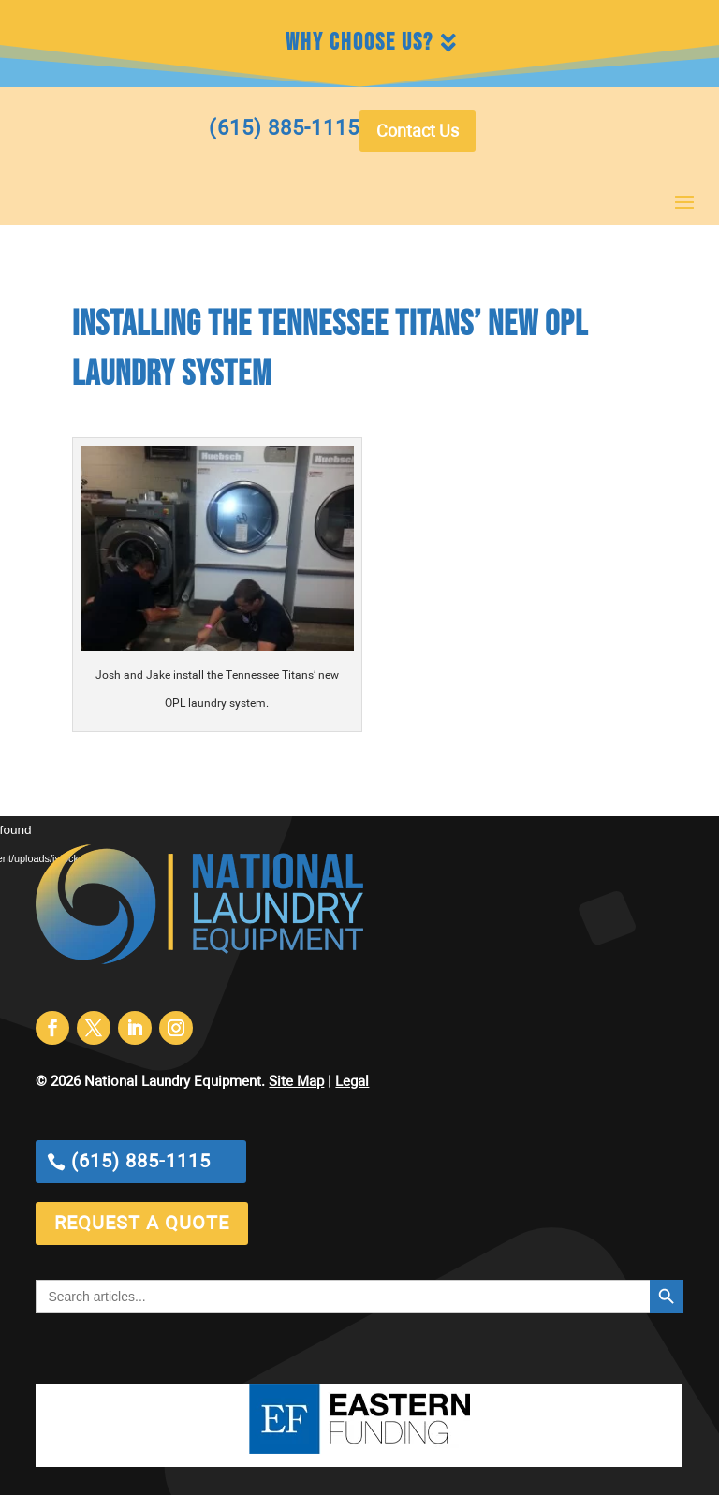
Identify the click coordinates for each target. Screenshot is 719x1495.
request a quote (141, 1223)
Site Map (296, 1082)
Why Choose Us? (359, 42)
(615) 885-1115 (141, 1161)
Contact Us (417, 132)
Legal (352, 1082)
